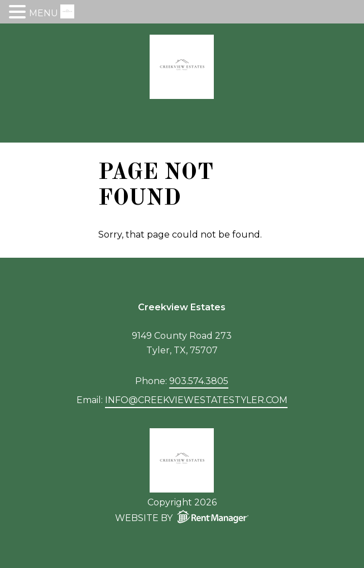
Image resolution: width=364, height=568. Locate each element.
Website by (184, 516)
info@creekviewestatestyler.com (196, 400)
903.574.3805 (198, 381)
